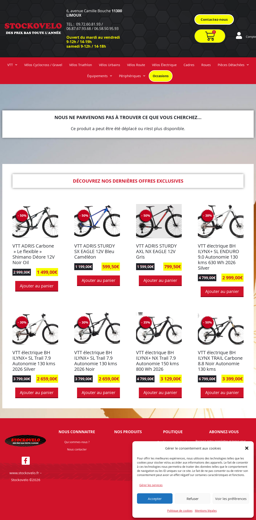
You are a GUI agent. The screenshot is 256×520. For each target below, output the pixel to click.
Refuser (193, 498)
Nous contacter (77, 449)
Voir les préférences (231, 498)
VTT (12, 64)
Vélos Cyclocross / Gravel (43, 65)
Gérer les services (151, 485)
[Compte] (238, 35)
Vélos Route (136, 65)
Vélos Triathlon (80, 65)
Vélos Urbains (109, 65)
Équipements (99, 76)
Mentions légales (206, 510)
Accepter (155, 498)
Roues (206, 65)
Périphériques (132, 76)
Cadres (189, 65)
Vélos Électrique (164, 65)
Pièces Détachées (233, 64)
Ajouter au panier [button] (37, 286)
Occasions (161, 76)
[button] (246, 448)
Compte (251, 36)
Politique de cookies (180, 510)
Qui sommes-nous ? (76, 442)
